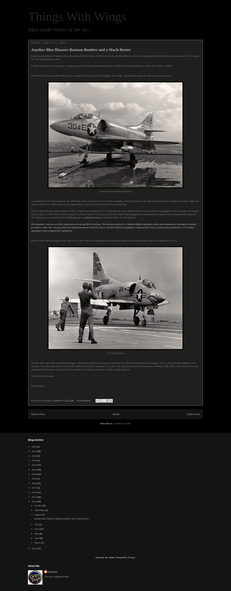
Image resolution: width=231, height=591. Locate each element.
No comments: (84, 400)
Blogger (131, 557)
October (38, 505)
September (39, 510)
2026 (34, 446)
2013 (34, 548)
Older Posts (193, 414)
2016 (34, 492)
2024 (34, 456)
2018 (34, 483)
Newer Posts (38, 414)
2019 (34, 478)
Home (116, 414)
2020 (34, 474)
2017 (34, 487)
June (36, 529)
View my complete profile (56, 576)
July (36, 524)
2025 (34, 451)
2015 (34, 497)
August (38, 514)
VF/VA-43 (71, 217)
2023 (34, 460)
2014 (34, 501)
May (36, 533)
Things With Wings (77, 16)
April (37, 538)
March (37, 542)
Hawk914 (52, 571)
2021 (34, 469)
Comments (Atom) (122, 423)
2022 (34, 465)
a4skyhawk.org (91, 217)
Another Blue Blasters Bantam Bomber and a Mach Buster (81, 49)
